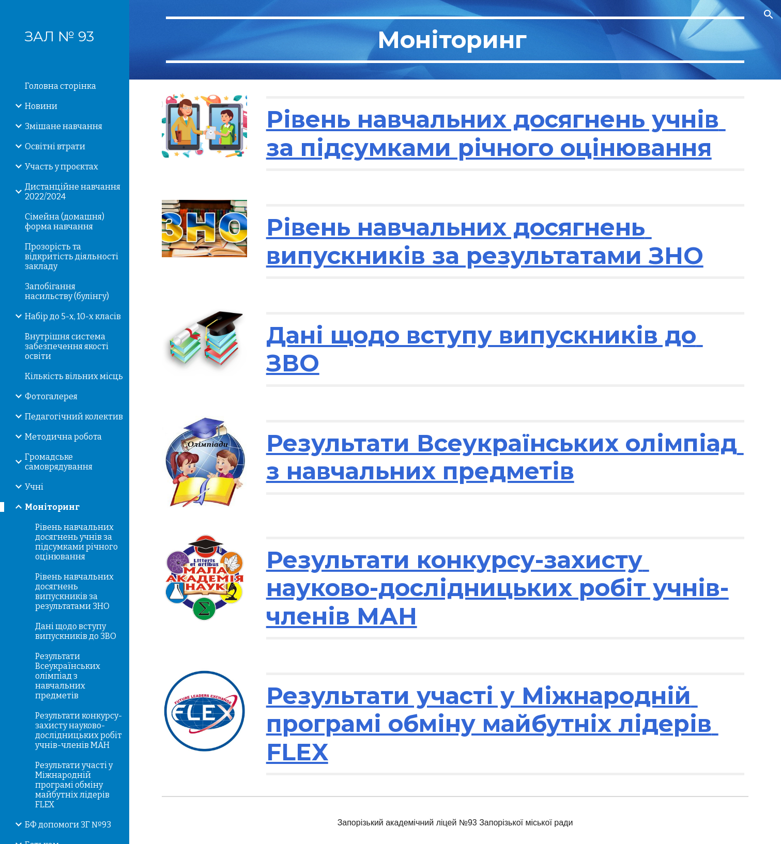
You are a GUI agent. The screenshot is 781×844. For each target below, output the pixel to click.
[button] (768, 14)
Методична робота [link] (63, 437)
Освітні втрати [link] (55, 146)
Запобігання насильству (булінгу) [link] (67, 291)
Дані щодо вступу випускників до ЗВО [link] (75, 631)
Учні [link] (34, 487)
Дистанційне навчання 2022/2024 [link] (72, 191)
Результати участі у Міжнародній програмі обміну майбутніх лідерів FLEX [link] (74, 784)
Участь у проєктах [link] (61, 166)
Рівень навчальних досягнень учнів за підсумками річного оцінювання (496, 133)
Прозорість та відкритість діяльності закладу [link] (71, 256)
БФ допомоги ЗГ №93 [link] (68, 825)
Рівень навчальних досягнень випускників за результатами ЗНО (484, 241)
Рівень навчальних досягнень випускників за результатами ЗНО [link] (74, 591)
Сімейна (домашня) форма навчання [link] (64, 221)
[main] (455, 39)
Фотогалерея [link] (51, 396)
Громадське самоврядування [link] (59, 462)
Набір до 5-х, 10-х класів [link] (73, 316)
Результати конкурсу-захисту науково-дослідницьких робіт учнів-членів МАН (497, 587)
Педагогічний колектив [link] (74, 416)
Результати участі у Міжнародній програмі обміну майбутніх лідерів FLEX (492, 723)
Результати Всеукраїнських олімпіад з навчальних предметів (505, 457)
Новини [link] (41, 106)
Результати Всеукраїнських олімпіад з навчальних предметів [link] (67, 675)
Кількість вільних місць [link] (74, 376)
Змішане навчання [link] (63, 126)
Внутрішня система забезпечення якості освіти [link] (67, 346)
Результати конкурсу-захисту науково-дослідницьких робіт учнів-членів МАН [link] (78, 730)
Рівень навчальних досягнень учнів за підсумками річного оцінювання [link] (76, 541)
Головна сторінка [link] (60, 86)
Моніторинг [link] (52, 507)
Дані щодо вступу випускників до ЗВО (484, 349)
